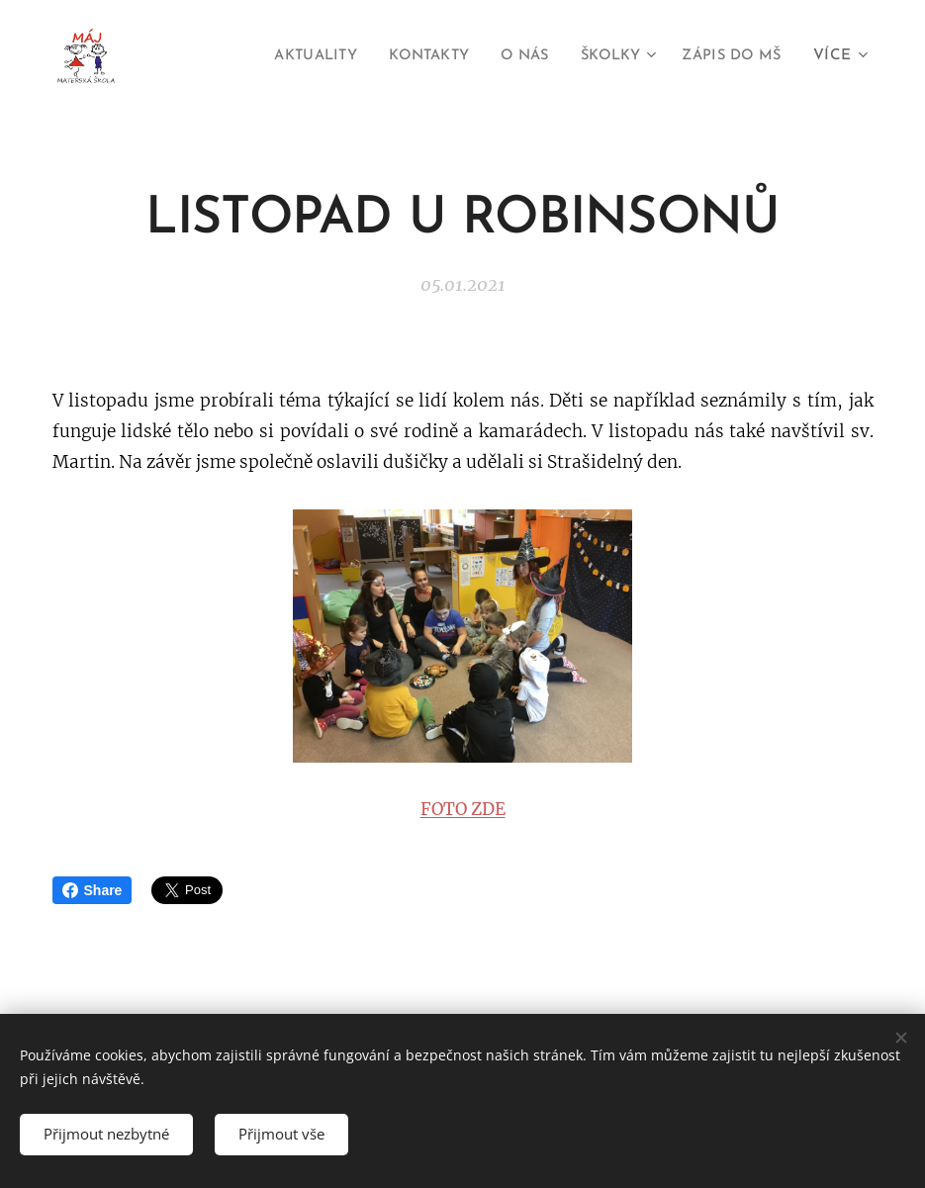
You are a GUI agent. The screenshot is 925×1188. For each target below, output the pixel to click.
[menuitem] (287, 56)
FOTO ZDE (463, 809)
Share (92, 890)
